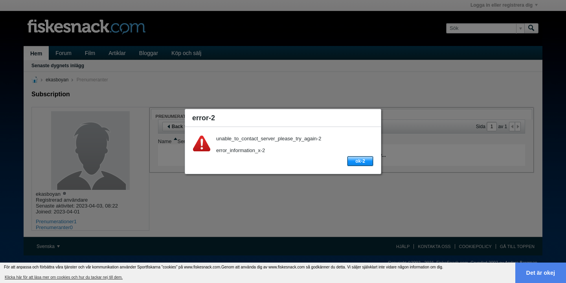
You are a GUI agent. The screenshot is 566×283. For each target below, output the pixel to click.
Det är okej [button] (540, 273)
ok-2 (360, 161)
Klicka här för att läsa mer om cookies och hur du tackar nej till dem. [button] (64, 277)
